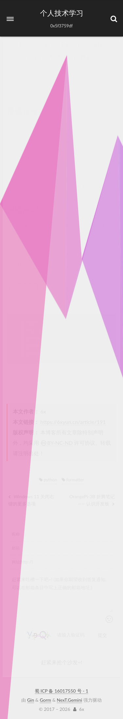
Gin (30, 698)
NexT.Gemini (69, 698)
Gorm (45, 698)
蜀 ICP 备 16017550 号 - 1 (61, 689)
